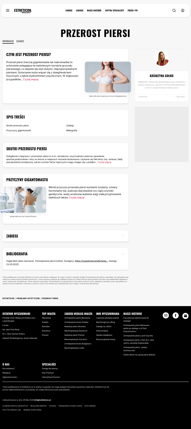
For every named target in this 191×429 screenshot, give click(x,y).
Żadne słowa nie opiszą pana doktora (139, 355)
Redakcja (6, 373)
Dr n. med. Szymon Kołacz (13, 334)
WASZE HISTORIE (94, 10)
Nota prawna (90, 406)
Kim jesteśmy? (8, 368)
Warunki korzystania (32, 410)
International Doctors (51, 377)
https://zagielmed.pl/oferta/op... (91, 261)
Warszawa (46, 318)
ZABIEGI (69, 10)
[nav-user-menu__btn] (182, 10)
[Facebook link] (176, 316)
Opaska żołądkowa (104, 335)
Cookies (52, 406)
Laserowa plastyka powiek (107, 318)
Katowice (46, 331)
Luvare (5, 325)
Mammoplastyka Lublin (74, 348)
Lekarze (20, 41)
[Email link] (185, 316)
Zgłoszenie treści (9, 377)
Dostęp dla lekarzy (50, 368)
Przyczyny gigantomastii (18, 130)
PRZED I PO (132, 10)
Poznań (45, 335)
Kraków (45, 322)
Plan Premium (48, 373)
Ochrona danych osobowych (15, 406)
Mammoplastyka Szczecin (75, 339)
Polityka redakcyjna (11, 410)
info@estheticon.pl (42, 400)
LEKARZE (79, 10)
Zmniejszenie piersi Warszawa (77, 318)
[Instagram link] (166, 316)
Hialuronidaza (102, 331)
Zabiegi (70, 125)
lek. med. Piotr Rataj (10, 329)
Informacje (8, 41)
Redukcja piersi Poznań (74, 335)
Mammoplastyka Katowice (75, 331)
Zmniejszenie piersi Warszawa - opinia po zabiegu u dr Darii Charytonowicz (136, 328)
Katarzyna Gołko (161, 75)
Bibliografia (71, 130)
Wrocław (46, 326)
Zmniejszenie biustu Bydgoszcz (77, 343)
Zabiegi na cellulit (103, 326)
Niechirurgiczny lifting (105, 322)
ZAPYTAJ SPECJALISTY (114, 10)
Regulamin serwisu (38, 406)
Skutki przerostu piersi (17, 125)
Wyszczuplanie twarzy (105, 339)
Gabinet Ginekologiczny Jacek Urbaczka (19, 338)
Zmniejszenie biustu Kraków (76, 322)
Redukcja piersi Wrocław (75, 326)
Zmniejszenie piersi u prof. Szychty (138, 335)
